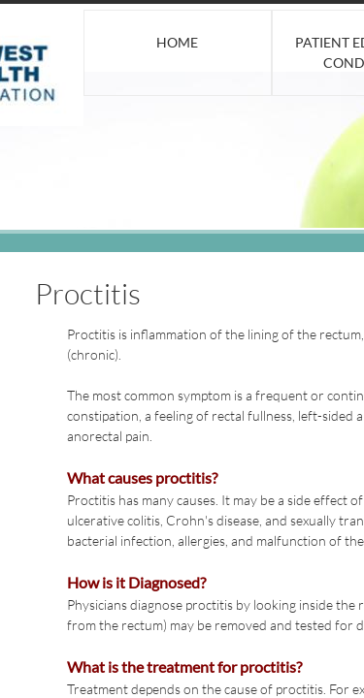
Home (177, 42)
